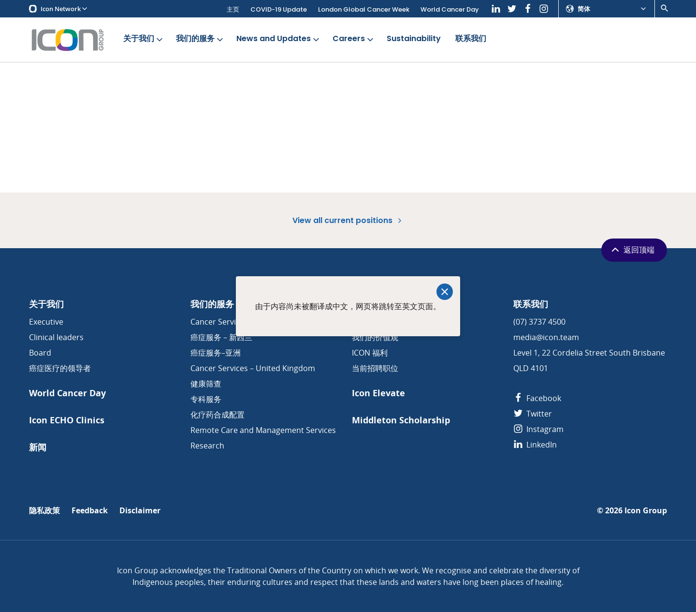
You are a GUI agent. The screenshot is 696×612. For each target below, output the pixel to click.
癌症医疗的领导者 (60, 368)
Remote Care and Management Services (263, 430)
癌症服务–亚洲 (215, 352)
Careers (354, 39)
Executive (46, 321)
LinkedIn (535, 444)
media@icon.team (546, 337)
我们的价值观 (375, 337)
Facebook (537, 398)
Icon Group (645, 511)
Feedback (90, 511)
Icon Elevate (378, 393)
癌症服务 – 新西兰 (221, 337)
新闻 (37, 447)
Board (40, 352)
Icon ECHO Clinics (66, 420)
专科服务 (205, 399)
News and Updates (278, 39)
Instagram (538, 429)
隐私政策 (44, 511)
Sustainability (414, 39)
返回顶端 (631, 249)
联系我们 (470, 39)
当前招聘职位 (375, 368)
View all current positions (348, 220)
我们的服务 (200, 39)
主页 (233, 9)
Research (207, 445)
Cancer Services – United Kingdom (252, 368)
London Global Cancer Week (363, 9)
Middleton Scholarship (401, 420)
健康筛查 (205, 383)
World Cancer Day (449, 9)
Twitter (532, 413)
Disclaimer (139, 511)
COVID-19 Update (278, 9)
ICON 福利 (370, 352)
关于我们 (143, 39)
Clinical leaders (56, 337)
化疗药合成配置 (217, 414)
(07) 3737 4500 (539, 321)
